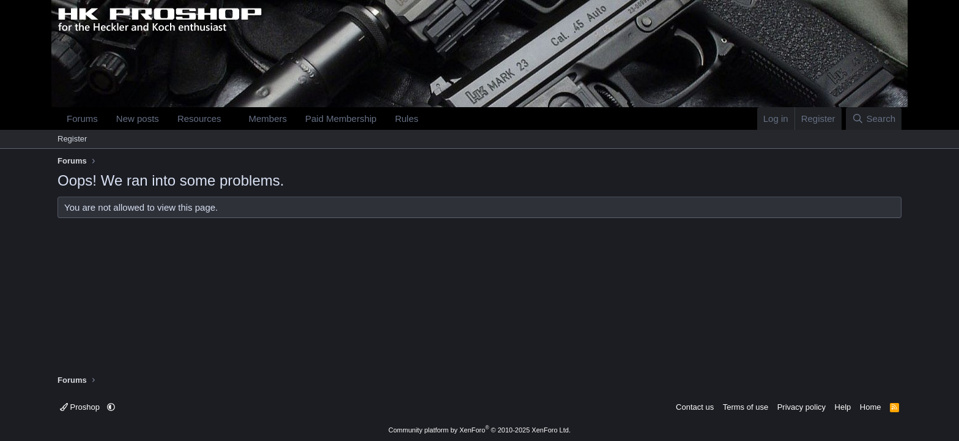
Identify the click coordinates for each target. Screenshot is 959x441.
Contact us (695, 407)
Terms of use (745, 407)
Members (267, 118)
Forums (82, 118)
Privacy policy (801, 407)
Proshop (81, 407)
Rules (406, 118)
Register (72, 138)
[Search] (874, 118)
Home (870, 407)
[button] (230, 118)
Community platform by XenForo (479, 430)
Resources (199, 118)
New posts (137, 118)
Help (843, 407)
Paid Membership (341, 118)
